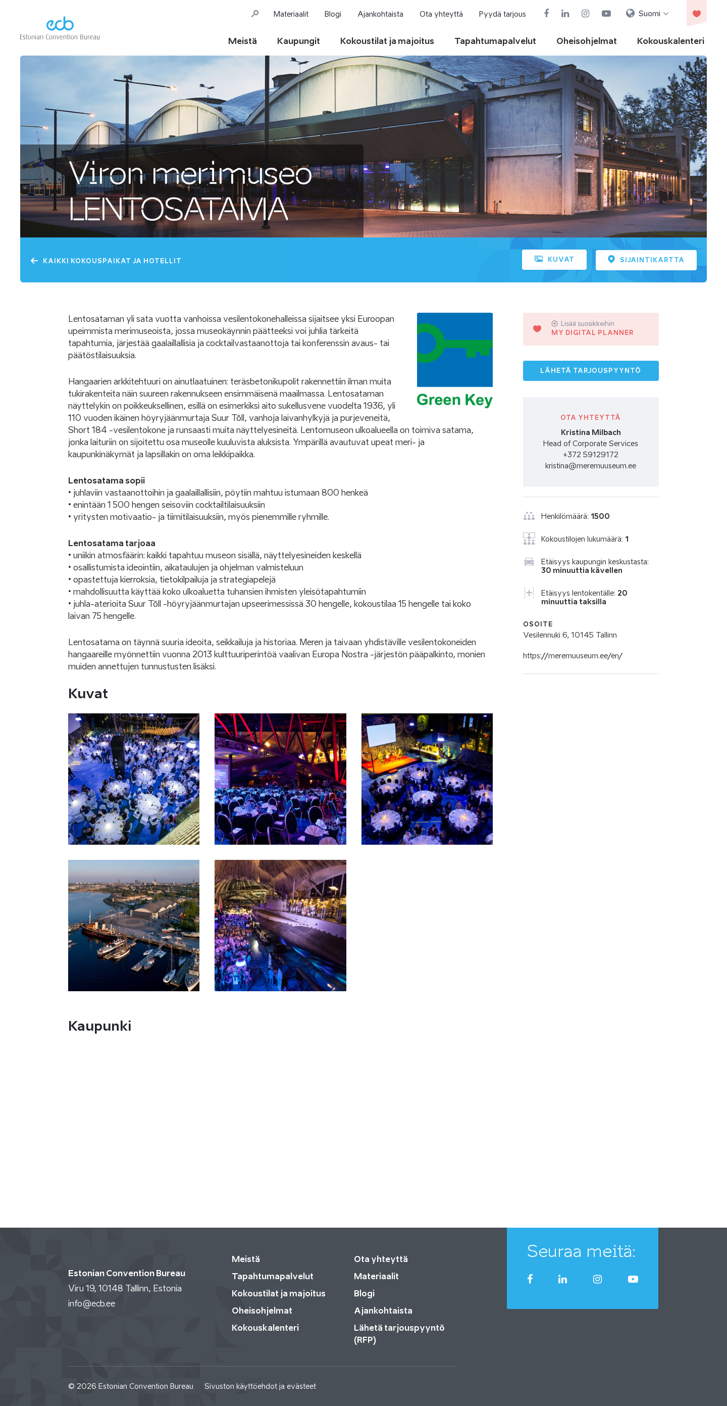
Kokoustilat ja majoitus (387, 41)
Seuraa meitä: (581, 1250)
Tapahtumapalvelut (495, 41)
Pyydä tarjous (502, 14)
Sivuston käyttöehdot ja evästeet (260, 1385)
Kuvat (554, 259)
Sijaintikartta (646, 259)
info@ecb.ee (91, 1303)
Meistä (242, 41)
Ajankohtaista (380, 14)
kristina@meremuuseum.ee (590, 465)
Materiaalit (291, 14)
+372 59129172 (590, 454)
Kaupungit (298, 41)
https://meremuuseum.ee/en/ (572, 655)
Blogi (333, 14)
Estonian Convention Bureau (145, 1385)
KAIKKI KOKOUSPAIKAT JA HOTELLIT (106, 261)
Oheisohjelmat (586, 41)
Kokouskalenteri (670, 41)
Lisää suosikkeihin (582, 323)
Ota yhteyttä (441, 14)
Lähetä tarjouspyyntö (590, 370)
